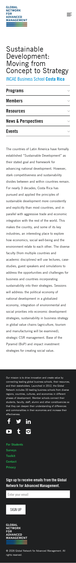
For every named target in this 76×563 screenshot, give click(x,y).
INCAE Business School (25, 79)
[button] (69, 14)
